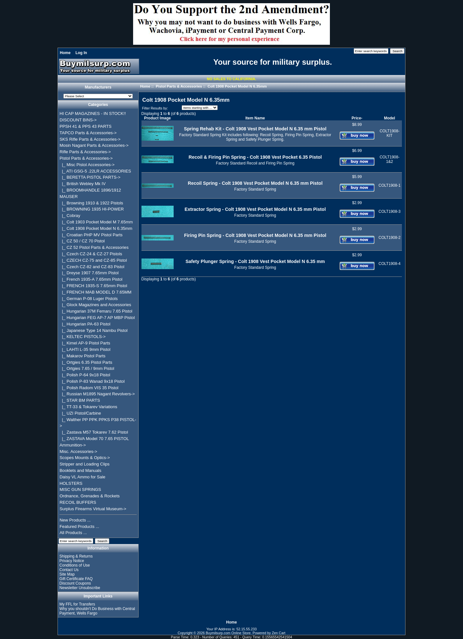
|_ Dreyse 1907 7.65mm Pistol (89, 272)
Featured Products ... (79, 526)
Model (389, 118)
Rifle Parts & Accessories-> (85, 151)
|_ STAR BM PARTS (79, 400)
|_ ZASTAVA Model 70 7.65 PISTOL (94, 438)
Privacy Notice (71, 561)
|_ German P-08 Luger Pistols (88, 298)
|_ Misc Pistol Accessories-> (86, 164)
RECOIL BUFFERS (77, 502)
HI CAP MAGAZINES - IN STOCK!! (92, 113)
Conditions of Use (74, 565)
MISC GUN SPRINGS (80, 489)
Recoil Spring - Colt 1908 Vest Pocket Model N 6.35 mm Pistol (255, 183)
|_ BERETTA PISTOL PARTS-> (89, 177)
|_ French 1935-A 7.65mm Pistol (90, 279)
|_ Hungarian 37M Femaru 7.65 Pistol (95, 311)
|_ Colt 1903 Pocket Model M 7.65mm (96, 222)
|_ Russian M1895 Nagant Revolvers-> (97, 393)
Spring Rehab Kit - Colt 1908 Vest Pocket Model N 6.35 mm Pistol (255, 128)
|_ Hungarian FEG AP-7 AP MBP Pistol (97, 317)
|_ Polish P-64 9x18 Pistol (84, 374)
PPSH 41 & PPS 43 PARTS (85, 126)
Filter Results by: (155, 108)
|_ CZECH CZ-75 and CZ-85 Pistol (93, 260)
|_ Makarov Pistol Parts (82, 355)
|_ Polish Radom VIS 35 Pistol (88, 387)
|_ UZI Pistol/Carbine (80, 413)
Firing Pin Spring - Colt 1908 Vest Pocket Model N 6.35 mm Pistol (255, 235)
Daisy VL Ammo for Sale (82, 477)
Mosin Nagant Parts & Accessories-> (93, 145)
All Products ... (73, 532)
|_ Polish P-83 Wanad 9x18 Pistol (91, 381)
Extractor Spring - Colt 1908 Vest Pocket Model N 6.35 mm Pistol (255, 209)
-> (86, 158)
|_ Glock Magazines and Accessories (95, 304)
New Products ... (75, 520)
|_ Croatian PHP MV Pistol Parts (91, 234)
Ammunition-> (72, 445)
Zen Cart (279, 633)
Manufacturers (98, 87)
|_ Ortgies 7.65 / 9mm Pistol (86, 368)
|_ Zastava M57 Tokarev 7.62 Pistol (93, 432)
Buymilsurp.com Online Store (228, 633)
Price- (356, 118)
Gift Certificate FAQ (76, 579)
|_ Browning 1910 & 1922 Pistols (91, 203)
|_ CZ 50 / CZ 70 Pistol (81, 241)
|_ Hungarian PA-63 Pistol (84, 324)
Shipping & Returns (76, 556)
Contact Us (68, 570)
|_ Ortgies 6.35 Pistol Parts (85, 362)
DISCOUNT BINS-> (77, 119)
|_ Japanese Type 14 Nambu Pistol (93, 330)
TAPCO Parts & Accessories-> (87, 132)
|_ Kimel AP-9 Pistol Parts (84, 343)
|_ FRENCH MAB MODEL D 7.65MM (95, 292)
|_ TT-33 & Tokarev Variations (88, 406)
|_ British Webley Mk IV (82, 183)
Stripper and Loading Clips (84, 464)
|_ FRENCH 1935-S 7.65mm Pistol (93, 285)
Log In (81, 53)
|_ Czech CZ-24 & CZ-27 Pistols (90, 253)
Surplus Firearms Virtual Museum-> (92, 508)
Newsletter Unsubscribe (79, 588)
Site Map (67, 574)
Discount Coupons (75, 583)
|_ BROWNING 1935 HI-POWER (91, 209)
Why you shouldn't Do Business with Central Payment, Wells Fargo (97, 611)
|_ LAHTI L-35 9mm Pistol (84, 349)
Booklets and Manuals (80, 470)
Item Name (255, 118)
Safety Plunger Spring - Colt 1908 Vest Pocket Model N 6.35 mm (255, 261)
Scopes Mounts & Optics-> (84, 457)
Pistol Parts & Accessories (179, 86)
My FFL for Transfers (77, 604)
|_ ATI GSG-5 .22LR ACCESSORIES (95, 171)
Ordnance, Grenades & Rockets (89, 495)
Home (65, 53)
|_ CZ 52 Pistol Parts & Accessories (94, 247)
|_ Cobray (69, 215)
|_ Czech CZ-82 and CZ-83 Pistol (91, 266)
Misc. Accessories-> (78, 451)
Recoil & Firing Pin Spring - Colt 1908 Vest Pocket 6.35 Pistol (255, 157)
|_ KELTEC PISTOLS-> (82, 336)
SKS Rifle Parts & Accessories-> (89, 139)
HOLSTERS (70, 483)
